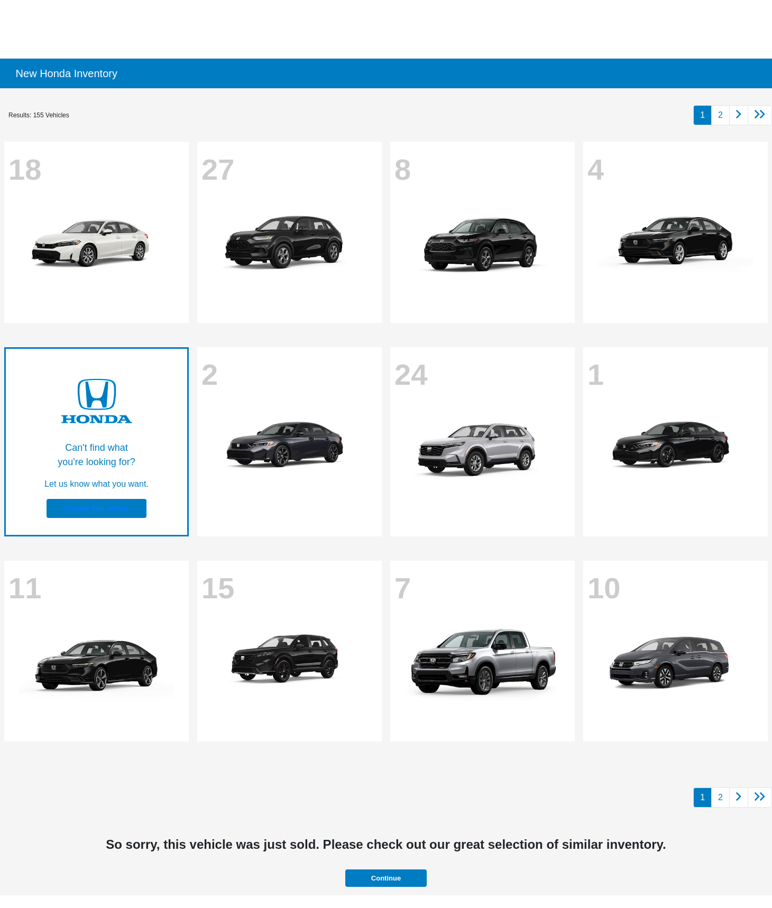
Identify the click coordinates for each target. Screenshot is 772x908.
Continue (386, 878)
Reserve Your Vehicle (96, 508)
